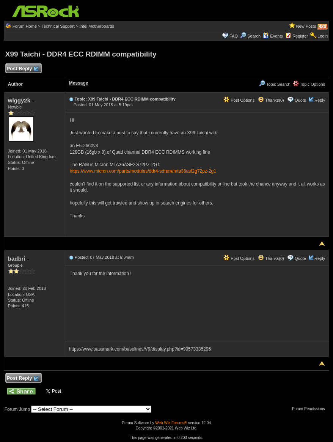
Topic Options (309, 84)
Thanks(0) (271, 100)
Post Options (238, 100)
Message (78, 83)
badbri (19, 258)
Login (322, 36)
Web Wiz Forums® (171, 423)
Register (300, 36)
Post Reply (22, 69)
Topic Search (274, 84)
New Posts (306, 26)
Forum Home (25, 26)
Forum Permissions (310, 409)
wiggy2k (21, 100)
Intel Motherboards (96, 26)
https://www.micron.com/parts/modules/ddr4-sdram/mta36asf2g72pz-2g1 (143, 171)
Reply (319, 100)
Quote (300, 100)
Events (273, 36)
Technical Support (57, 26)
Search (254, 36)
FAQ (233, 36)
